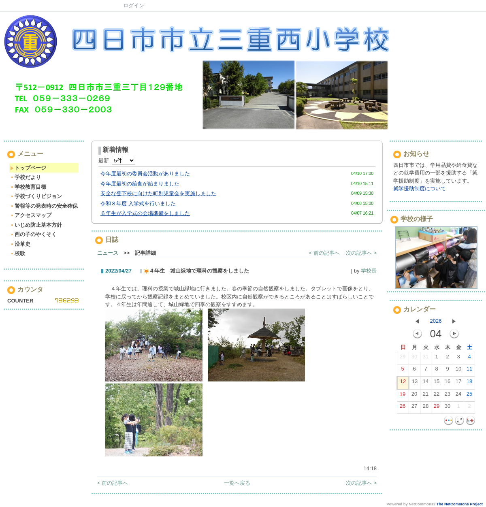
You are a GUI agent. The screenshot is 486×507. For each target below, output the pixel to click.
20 (414, 395)
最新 (116, 161)
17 (458, 383)
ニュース (107, 253)
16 (447, 383)
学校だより (25, 177)
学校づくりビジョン (36, 196)
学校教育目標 (28, 187)
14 (425, 383)
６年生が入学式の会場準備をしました (145, 213)
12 (403, 383)
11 (469, 370)
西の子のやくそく (33, 234)
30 (414, 358)
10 (458, 370)
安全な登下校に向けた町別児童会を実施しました (158, 193)
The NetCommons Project (460, 504)
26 (402, 408)
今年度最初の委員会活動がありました (145, 173)
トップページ (28, 168)
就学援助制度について (419, 188)
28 (425, 408)
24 (458, 395)
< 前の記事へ (324, 253)
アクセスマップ (30, 215)
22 (436, 395)
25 (469, 395)
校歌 (17, 253)
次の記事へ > (361, 253)
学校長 (369, 271)
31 (425, 358)
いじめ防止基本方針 (36, 225)
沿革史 (20, 244)
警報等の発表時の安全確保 (44, 206)
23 (447, 395)
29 (402, 358)
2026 (436, 321)
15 (436, 383)
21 (425, 395)
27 (414, 408)
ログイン (133, 5)
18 (469, 383)
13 (415, 383)
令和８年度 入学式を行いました (138, 203)
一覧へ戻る (237, 483)
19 (402, 396)
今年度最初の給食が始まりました (139, 184)
